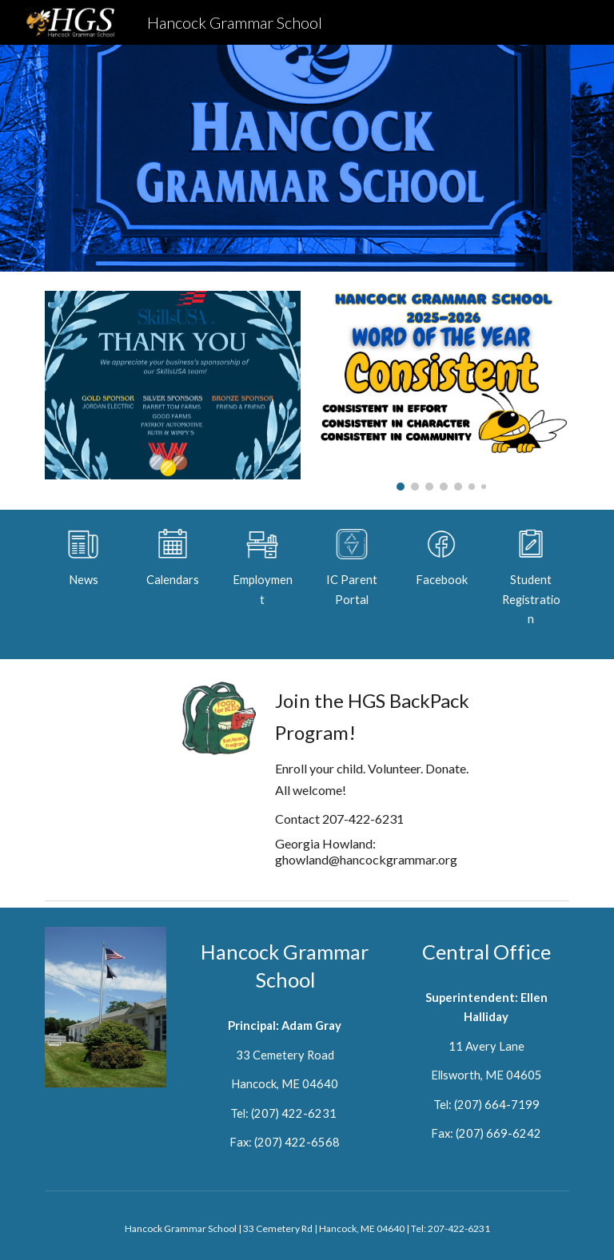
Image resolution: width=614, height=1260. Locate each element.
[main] (83, 580)
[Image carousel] (440, 391)
